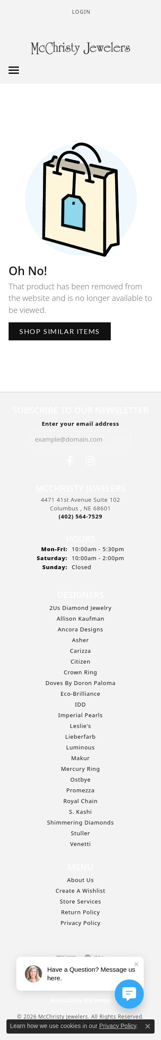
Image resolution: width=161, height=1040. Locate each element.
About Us (80, 880)
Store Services (80, 901)
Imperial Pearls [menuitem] (80, 715)
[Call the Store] (81, 516)
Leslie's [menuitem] (80, 726)
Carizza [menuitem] (80, 651)
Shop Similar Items (59, 331)
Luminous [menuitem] (80, 747)
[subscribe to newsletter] (119, 439)
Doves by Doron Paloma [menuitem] (80, 683)
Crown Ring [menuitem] (80, 672)
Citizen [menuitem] (80, 661)
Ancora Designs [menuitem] (80, 629)
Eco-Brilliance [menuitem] (80, 693)
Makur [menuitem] (80, 758)
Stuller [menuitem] (80, 833)
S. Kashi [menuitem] (80, 812)
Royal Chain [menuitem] (80, 801)
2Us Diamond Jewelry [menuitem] (80, 608)
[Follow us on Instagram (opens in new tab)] (90, 461)
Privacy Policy (80, 923)
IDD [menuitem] (80, 704)
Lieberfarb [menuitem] (80, 736)
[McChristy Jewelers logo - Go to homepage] (80, 49)
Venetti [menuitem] (80, 844)
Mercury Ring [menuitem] (80, 769)
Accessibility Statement (80, 1000)
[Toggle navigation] (13, 70)
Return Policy (80, 912)
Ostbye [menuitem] (80, 779)
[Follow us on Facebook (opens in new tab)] (69, 461)
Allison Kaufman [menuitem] (80, 618)
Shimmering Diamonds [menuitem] (80, 822)
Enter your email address (80, 424)
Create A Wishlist (81, 890)
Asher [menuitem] (80, 640)
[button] (80, 11)
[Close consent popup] (147, 1026)
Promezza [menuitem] (80, 790)
